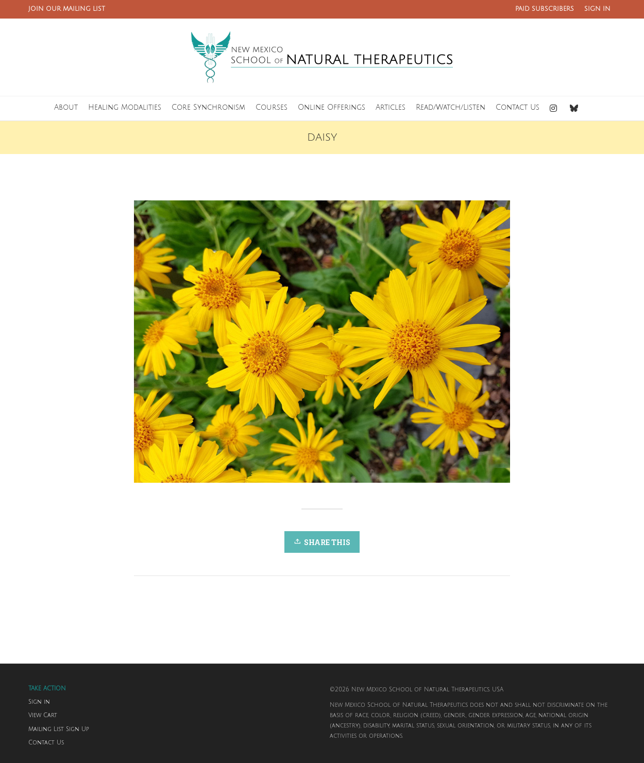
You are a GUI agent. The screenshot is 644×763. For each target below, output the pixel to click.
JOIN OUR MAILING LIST (66, 9)
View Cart (42, 716)
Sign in (39, 702)
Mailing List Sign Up (58, 729)
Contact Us (46, 743)
